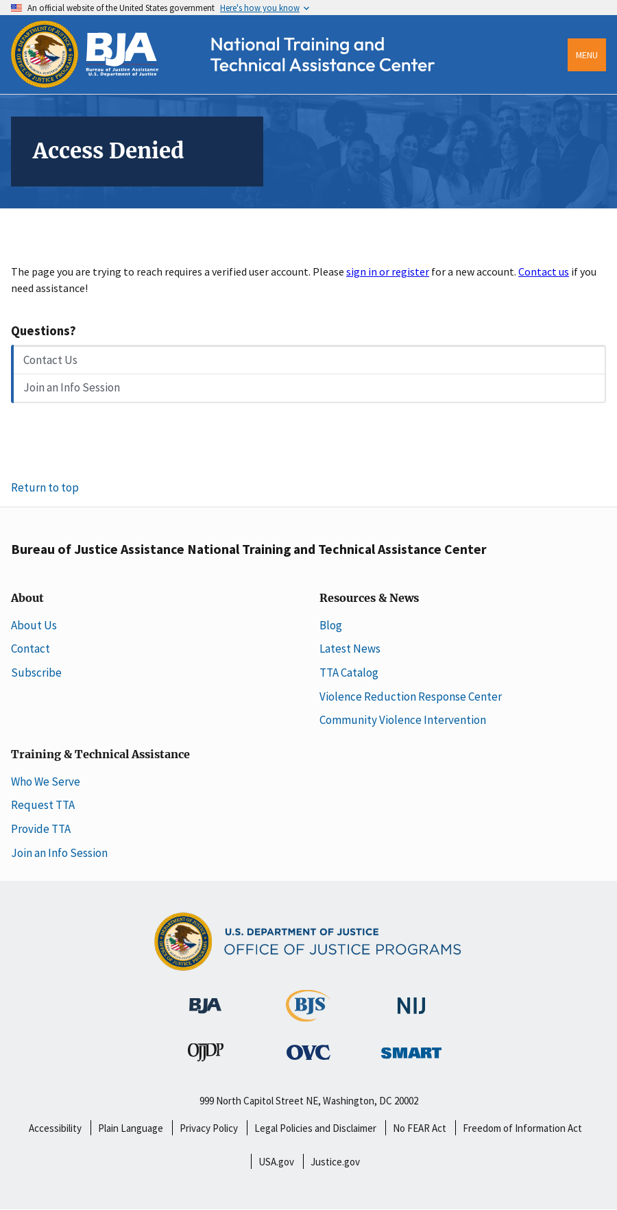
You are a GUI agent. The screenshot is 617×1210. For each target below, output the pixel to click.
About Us (34, 625)
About (27, 598)
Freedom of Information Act (522, 1128)
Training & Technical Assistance (100, 755)
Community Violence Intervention (402, 719)
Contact (30, 648)
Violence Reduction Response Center (410, 696)
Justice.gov (335, 1161)
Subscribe (36, 672)
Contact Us (50, 359)
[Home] (235, 83)
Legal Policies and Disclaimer (315, 1128)
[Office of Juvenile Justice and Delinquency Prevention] (205, 1055)
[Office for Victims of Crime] (308, 1051)
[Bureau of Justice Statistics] (308, 1014)
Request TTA (43, 804)
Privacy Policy (209, 1128)
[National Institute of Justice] (411, 998)
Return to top (45, 487)
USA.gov (276, 1161)
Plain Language (130, 1128)
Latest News (349, 648)
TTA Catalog (348, 672)
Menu (587, 55)
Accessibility (55, 1128)
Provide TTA (41, 828)
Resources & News (369, 598)
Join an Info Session (71, 387)
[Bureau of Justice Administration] (205, 998)
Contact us (543, 271)
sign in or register (387, 271)
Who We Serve (45, 781)
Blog (330, 625)
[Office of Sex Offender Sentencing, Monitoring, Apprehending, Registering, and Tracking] (411, 1048)
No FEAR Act (419, 1128)
